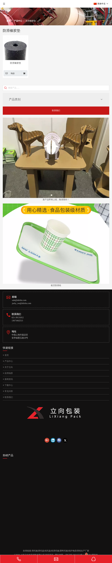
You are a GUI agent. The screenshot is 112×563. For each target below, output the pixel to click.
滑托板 (35, 551)
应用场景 (8, 373)
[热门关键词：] (5, 88)
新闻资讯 (8, 379)
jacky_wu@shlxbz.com (21, 303)
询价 (9, 73)
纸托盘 (48, 551)
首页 (6, 355)
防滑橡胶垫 (15, 63)
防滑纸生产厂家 (82, 551)
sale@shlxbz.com (19, 300)
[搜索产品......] (58, 88)
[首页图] (56, 158)
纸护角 (71, 551)
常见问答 (8, 391)
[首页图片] (56, 243)
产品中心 (8, 361)
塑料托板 (64, 551)
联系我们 (56, 110)
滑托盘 (41, 551)
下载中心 (8, 385)
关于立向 (8, 367)
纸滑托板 (55, 551)
